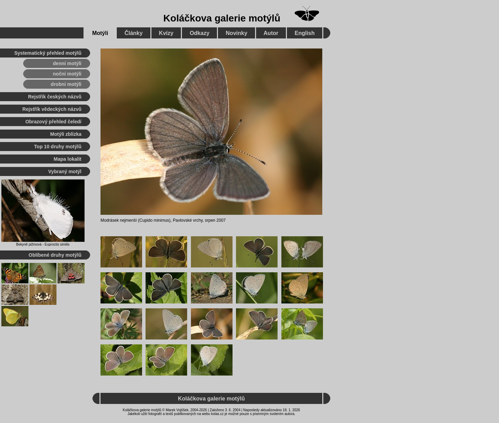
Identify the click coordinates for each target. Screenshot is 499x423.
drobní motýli (66, 84)
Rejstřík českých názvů (54, 96)
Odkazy (199, 33)
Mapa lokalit (67, 159)
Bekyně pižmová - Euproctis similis (43, 244)
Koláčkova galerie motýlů (221, 18)
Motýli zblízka (65, 134)
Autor (271, 33)
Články (133, 33)
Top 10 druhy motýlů (57, 146)
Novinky (236, 33)
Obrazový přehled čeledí (53, 121)
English (305, 33)
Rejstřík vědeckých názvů (52, 109)
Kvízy (166, 33)
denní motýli (67, 63)
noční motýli (67, 74)
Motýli (100, 33)
